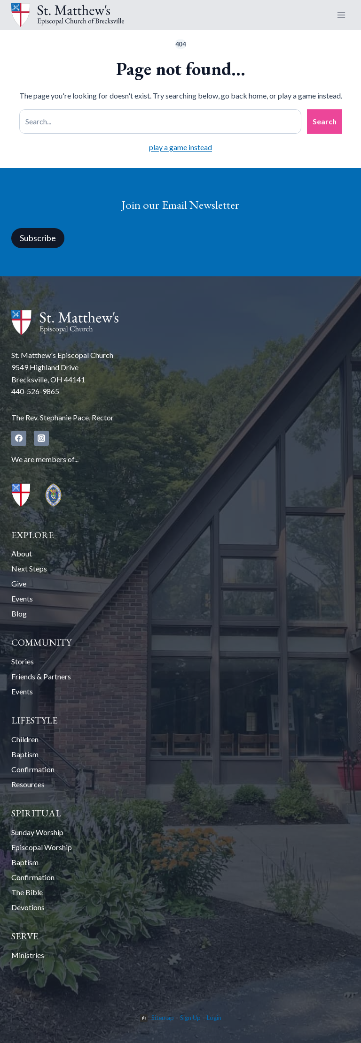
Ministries (27, 955)
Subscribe (38, 238)
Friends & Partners (41, 676)
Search (325, 121)
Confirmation (33, 769)
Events (22, 598)
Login (214, 1017)
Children (25, 739)
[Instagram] (41, 438)
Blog (19, 613)
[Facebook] (18, 438)
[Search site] (160, 121)
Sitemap (162, 1017)
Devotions (28, 907)
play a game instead (180, 147)
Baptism (25, 754)
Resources (28, 784)
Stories (22, 661)
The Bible (27, 892)
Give (18, 583)
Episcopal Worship (41, 847)
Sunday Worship (37, 832)
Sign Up (190, 1017)
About (21, 553)
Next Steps (29, 568)
